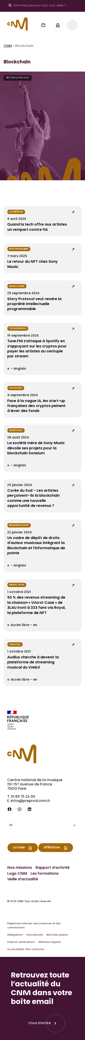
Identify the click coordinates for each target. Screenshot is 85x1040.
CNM (8, 46)
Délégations (15, 935)
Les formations (45, 874)
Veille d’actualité (22, 879)
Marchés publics (57, 935)
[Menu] (72, 25)
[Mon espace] (57, 25)
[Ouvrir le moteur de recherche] (37, 6)
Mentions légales (50, 942)
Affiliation (52, 847)
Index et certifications (21, 942)
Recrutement (35, 935)
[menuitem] (42, 825)
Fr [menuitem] (11, 825)
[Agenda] (43, 25)
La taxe (19, 847)
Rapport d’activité (53, 868)
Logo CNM (17, 874)
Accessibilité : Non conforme (25, 949)
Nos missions (19, 868)
